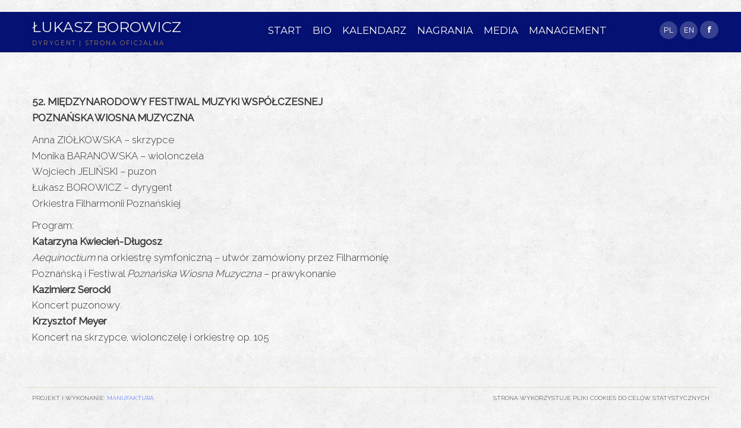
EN (689, 30)
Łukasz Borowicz (106, 27)
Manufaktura (130, 397)
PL (668, 30)
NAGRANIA (445, 30)
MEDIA (501, 30)
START (285, 30)
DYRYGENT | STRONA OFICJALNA (98, 43)
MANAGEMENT (568, 30)
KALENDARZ (374, 30)
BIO (322, 30)
